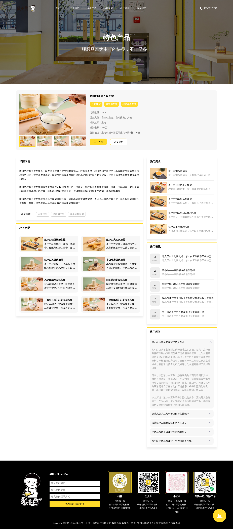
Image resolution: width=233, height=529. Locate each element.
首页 (58, 8)
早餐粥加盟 (112, 104)
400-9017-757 (208, 8)
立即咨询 (98, 142)
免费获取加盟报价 (74, 504)
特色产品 (91, 8)
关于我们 (74, 8)
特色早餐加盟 (130, 104)
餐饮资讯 (125, 8)
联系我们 (141, 8)
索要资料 (118, 142)
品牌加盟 (108, 8)
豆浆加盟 (96, 104)
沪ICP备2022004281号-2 (143, 523)
